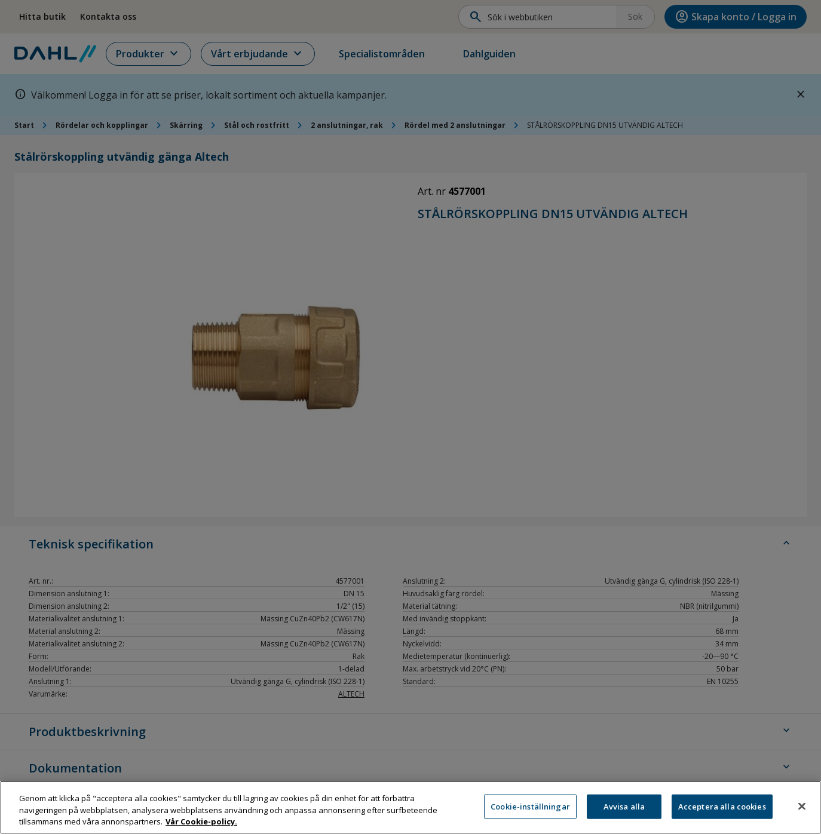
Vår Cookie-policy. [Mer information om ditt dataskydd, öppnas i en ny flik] (201, 826)
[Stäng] (802, 811)
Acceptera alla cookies (722, 811)
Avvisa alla (624, 811)
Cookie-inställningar (530, 811)
